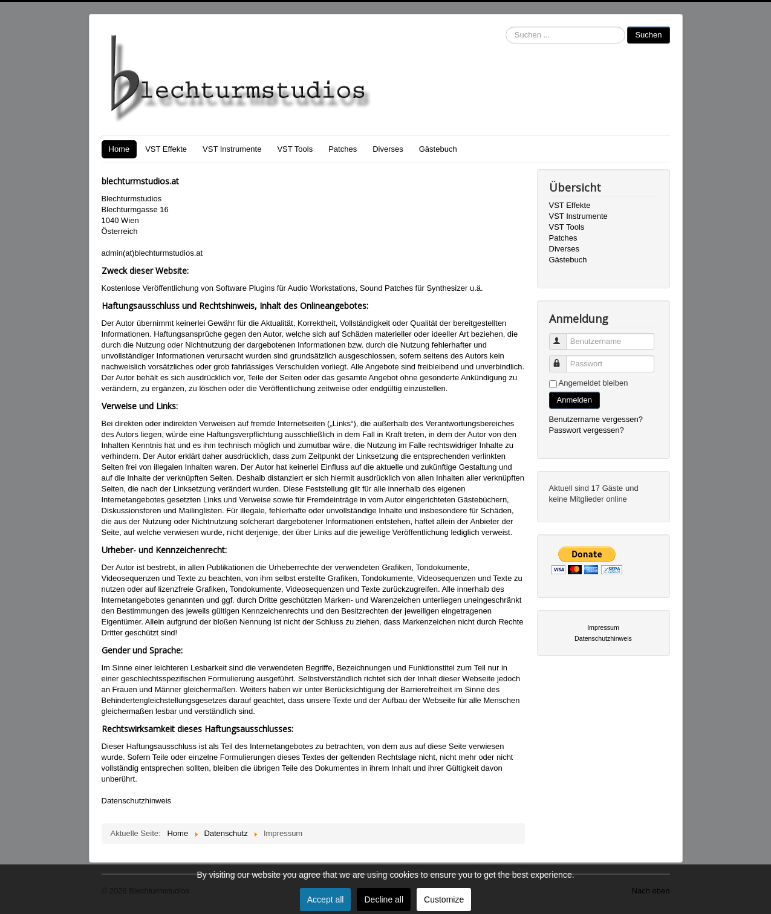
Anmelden (575, 399)
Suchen (648, 34)
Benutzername (563, 336)
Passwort (563, 358)
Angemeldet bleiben (593, 382)
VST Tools (295, 149)
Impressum (603, 627)
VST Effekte (166, 149)
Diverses (387, 149)
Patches (342, 149)
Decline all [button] (383, 899)
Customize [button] (444, 899)
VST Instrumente (232, 149)
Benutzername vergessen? (596, 419)
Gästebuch (438, 149)
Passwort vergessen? (586, 430)
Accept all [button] (325, 899)
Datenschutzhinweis (137, 800)
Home (119, 149)
